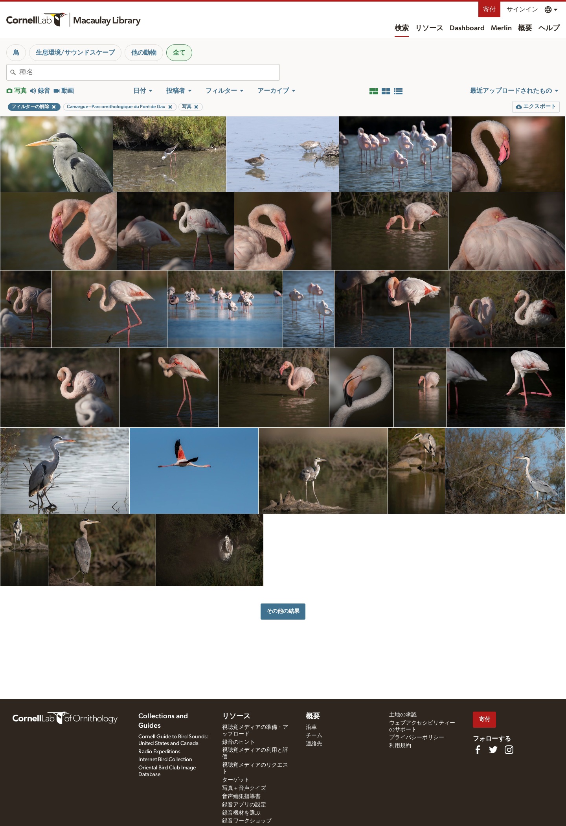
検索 (402, 28)
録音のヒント (238, 742)
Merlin (501, 28)
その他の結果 (283, 611)
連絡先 (314, 744)
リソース (429, 28)
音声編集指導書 (241, 796)
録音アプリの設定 (244, 805)
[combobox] (149, 72)
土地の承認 (403, 714)
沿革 (311, 727)
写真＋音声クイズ (244, 788)
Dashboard (467, 28)
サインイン (522, 9)
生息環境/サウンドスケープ (75, 53)
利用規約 (400, 746)
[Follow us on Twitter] (493, 749)
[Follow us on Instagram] (509, 749)
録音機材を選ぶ (241, 813)
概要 (525, 28)
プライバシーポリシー (416, 737)
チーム (314, 735)
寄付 (489, 9)
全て (179, 53)
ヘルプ (549, 28)
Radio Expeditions (159, 751)
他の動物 (143, 53)
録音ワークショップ (247, 821)
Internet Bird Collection (165, 759)
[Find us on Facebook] (477, 749)
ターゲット (236, 780)
